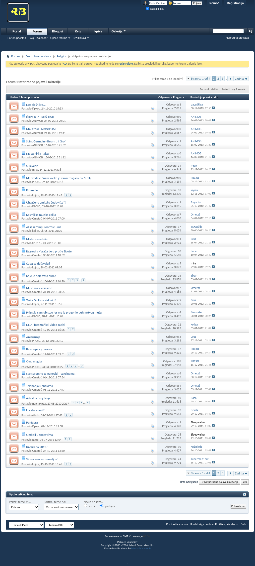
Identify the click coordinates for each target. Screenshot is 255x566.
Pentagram (33, 422)
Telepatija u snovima (39, 386)
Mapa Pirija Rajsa (37, 153)
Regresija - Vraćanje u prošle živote (49, 251)
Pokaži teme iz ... (20, 502)
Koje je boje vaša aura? (41, 276)
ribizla (35, 415)
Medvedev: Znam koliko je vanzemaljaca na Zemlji (58, 178)
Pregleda (178, 97)
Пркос (36, 108)
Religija (61, 56)
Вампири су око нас (39, 349)
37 (179, 349)
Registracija (235, 3)
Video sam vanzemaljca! (42, 459)
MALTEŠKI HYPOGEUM (41, 129)
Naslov (14, 97)
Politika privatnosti (227, 524)
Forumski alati (208, 89)
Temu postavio (30, 97)
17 (179, 226)
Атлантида (33, 337)
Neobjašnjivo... (36, 105)
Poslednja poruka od (205, 97)
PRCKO (36, 182)
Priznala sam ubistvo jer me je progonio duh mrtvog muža (64, 312)
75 (179, 275)
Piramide (32, 190)
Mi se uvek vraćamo (39, 288)
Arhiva (210, 524)
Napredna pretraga (237, 37)
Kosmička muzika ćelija (41, 215)
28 (179, 434)
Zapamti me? (155, 8)
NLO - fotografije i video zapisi (45, 325)
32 (179, 324)
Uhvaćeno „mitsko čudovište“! (46, 202)
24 (179, 459)
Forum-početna (16, 37)
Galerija (118, 30)
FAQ (31, 37)
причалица (39, 403)
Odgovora (164, 97)
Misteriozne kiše (37, 239)
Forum (37, 31)
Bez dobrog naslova (38, 56)
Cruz (35, 243)
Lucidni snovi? (35, 410)
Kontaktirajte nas (177, 524)
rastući (90, 506)
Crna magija (34, 361)
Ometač (37, 218)
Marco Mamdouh (141, 548)
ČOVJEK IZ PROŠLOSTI (40, 117)
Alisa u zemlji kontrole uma (44, 227)
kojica (35, 195)
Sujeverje (32, 166)
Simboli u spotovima (39, 435)
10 (179, 251)
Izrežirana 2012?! (37, 447)
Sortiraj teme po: (55, 502)
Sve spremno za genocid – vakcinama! (51, 373)
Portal (16, 31)
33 (179, 190)
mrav (35, 169)
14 (179, 165)
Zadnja (241, 79)
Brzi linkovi (79, 37)
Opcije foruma (58, 37)
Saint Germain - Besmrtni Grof (46, 141)
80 (179, 398)
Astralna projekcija (38, 398)
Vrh (245, 482)
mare (35, 440)
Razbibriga (197, 524)
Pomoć (214, 3)
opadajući (108, 506)
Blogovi (57, 31)
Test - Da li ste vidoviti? (41, 300)
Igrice (98, 31)
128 (179, 361)
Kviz (78, 31)
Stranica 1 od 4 (200, 78)
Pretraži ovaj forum (232, 89)
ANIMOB (37, 120)
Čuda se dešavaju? (38, 263)
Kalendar (42, 37)
